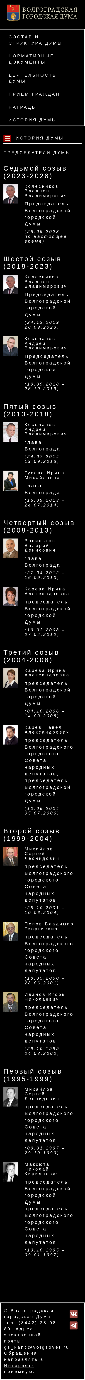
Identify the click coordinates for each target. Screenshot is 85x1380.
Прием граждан (34, 94)
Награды (23, 107)
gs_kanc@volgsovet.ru (37, 1347)
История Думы (33, 120)
